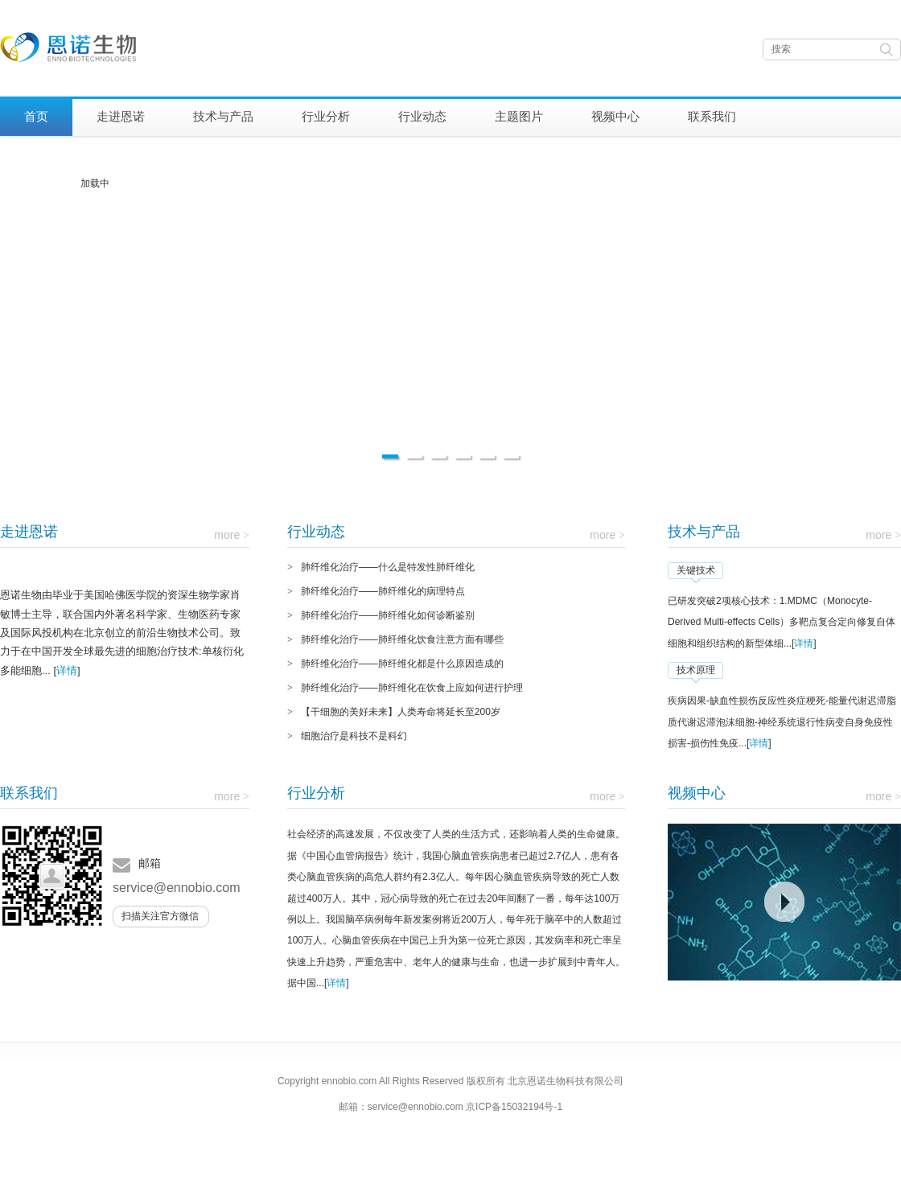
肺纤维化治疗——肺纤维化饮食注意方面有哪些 (395, 639)
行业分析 (326, 116)
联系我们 (712, 116)
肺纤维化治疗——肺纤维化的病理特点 (376, 591)
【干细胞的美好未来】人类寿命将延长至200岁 (393, 711)
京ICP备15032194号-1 (514, 1106)
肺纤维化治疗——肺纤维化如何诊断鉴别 (381, 615)
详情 (66, 670)
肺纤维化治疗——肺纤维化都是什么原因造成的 (395, 663)
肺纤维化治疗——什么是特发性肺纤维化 (381, 567)
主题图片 (519, 116)
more (231, 534)
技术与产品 (223, 116)
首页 (36, 116)
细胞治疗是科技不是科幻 (347, 736)
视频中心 (615, 116)
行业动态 (422, 116)
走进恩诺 (121, 116)
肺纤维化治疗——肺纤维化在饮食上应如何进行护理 (405, 687)
